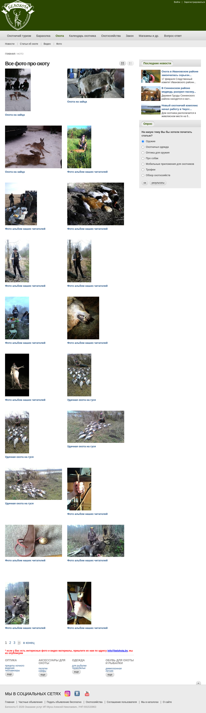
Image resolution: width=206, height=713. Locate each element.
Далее (19, 643)
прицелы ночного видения (14, 667)
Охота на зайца (15, 114)
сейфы (42, 671)
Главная (10, 54)
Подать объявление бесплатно (64, 702)
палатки (43, 668)
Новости (9, 43)
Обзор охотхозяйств (158, 175)
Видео (47, 43)
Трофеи (150, 169)
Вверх (198, 683)
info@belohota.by (117, 650)
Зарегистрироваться (194, 2)
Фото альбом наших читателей (87, 171)
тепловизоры (12, 670)
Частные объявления (30, 702)
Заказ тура (3, 61)
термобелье (79, 668)
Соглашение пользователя (122, 702)
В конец (29, 642)
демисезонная (114, 668)
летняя (109, 671)
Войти (177, 2)
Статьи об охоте (29, 43)
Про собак (152, 158)
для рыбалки (79, 665)
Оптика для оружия (157, 152)
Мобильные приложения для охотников (170, 163)
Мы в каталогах (150, 702)
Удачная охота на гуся (81, 399)
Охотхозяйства (94, 702)
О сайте (167, 702)
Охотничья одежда (157, 146)
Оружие (150, 141)
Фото (59, 43)
